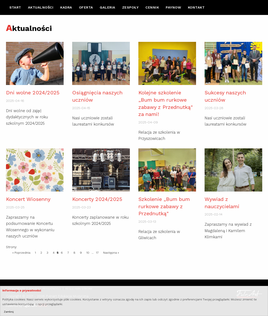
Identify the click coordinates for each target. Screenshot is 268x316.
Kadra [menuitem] (66, 7)
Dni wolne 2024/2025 (32, 93)
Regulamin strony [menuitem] (78, 288)
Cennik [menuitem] (152, 7)
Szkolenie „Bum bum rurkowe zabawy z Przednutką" (164, 206)
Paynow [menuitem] (173, 7)
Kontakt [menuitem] (196, 7)
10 (87, 252)
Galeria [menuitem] (107, 7)
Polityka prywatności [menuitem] (45, 288)
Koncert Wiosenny (28, 199)
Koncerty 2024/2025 (97, 199)
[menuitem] (15, 7)
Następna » (111, 252)
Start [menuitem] (15, 7)
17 (97, 252)
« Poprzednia (21, 252)
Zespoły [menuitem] (130, 7)
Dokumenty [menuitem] (16, 288)
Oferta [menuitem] (86, 7)
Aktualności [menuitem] (40, 7)
